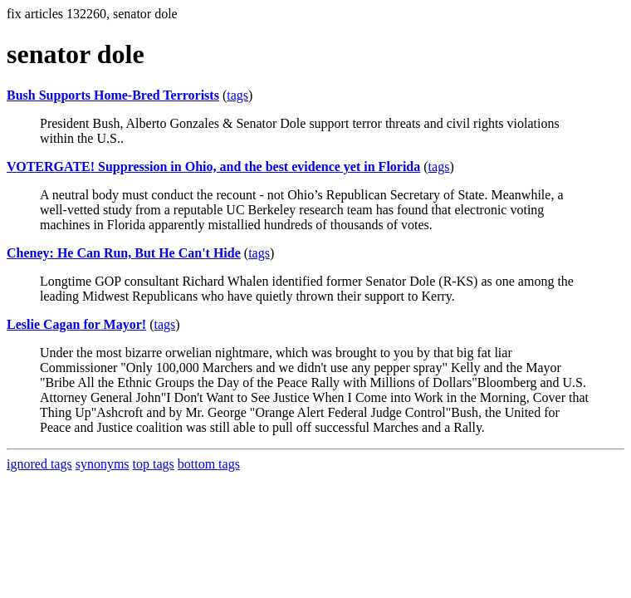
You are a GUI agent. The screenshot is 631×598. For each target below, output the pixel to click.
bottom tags (209, 464)
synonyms (103, 464)
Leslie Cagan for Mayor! (76, 324)
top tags (153, 464)
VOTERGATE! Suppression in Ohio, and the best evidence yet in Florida (213, 166)
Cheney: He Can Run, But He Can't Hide (124, 253)
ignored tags (39, 464)
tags (237, 95)
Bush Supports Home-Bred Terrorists (113, 95)
